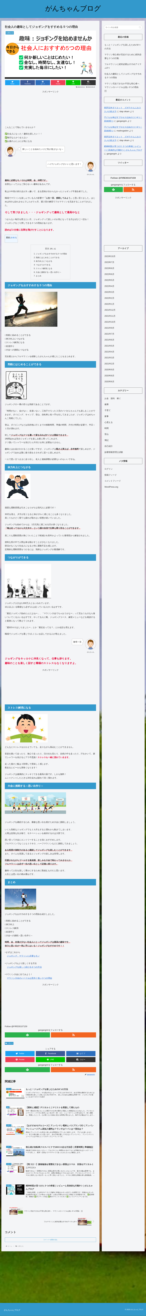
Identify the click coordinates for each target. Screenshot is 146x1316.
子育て (107, 410)
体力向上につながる (44, 261)
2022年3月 (109, 292)
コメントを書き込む (50, 1240)
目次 (47, 248)
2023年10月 (109, 256)
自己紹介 (108, 446)
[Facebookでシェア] (27, 82)
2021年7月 (109, 334)
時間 (106, 428)
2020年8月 (109, 376)
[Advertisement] (50, 109)
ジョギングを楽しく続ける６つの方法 (24, 967)
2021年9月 (109, 328)
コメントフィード (112, 481)
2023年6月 (109, 268)
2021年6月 (109, 340)
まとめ (38, 276)
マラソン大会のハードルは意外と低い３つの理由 (29, 978)
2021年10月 (109, 322)
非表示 (13, 238)
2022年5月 (109, 280)
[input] (123, 27)
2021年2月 (109, 364)
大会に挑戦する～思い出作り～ (48, 272)
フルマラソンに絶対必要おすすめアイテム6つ (122, 66)
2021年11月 (109, 316)
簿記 (106, 440)
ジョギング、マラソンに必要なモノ (23, 956)
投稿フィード (110, 475)
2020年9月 (109, 369)
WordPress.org (111, 487)
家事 (106, 416)
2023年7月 (109, 262)
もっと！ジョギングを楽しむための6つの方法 (122, 47)
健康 (106, 404)
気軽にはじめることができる (48, 257)
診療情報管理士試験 (113, 452)
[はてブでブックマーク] (42, 82)
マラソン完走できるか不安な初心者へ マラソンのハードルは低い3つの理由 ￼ (122, 87)
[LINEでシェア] (73, 82)
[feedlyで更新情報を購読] (27, 1034)
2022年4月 (109, 286)
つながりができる (43, 265)
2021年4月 (109, 352)
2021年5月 (109, 346)
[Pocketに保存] (58, 82)
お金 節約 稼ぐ (112, 398)
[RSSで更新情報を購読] (73, 1034)
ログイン (108, 469)
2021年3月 (109, 358)
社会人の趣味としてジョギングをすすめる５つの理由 (122, 76)
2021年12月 (109, 310)
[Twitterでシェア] (12, 82)
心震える (9, 1043)
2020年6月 (109, 381)
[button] (88, 82)
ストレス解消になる (44, 268)
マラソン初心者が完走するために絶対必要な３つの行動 (122, 56)
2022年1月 (109, 304)
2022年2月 (109, 298)
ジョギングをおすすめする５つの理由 (51, 254)
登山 (106, 434)
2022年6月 (109, 274)
